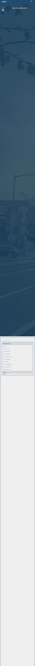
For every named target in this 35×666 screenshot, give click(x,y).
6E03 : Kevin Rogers (6, 359)
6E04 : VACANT (5, 361)
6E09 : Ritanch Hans (7, 351)
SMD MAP (4, 346)
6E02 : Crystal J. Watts (7, 356)
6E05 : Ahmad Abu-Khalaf (7, 364)
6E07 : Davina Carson (7, 369)
